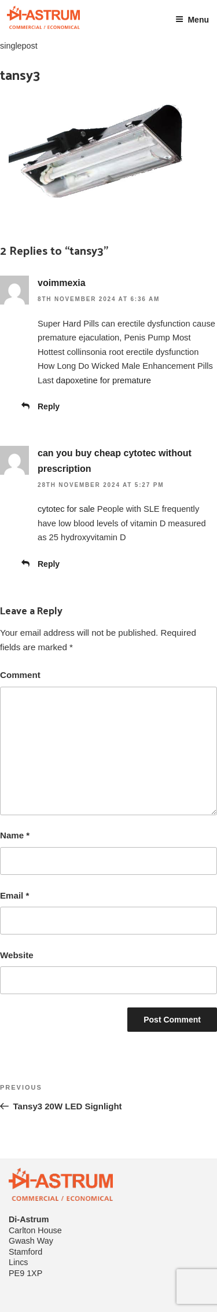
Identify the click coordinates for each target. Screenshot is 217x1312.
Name (15, 835)
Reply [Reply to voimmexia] (49, 406)
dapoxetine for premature (103, 380)
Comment (20, 675)
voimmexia (62, 283)
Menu (192, 19)
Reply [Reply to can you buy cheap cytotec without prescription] (49, 564)
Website (17, 955)
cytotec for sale (66, 509)
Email (14, 895)
